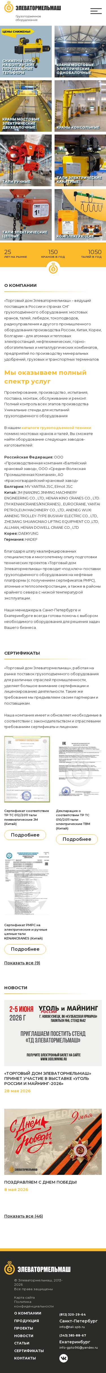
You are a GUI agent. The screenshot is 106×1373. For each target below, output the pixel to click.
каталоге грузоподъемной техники (56, 428)
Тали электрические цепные (24, 234)
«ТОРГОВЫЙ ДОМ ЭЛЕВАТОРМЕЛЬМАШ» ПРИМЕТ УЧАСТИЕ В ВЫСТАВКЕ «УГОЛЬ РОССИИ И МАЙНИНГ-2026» (47, 1078)
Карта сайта (24, 1297)
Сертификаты (29, 1351)
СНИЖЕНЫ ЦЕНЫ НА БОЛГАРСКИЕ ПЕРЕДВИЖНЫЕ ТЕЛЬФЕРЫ (18, 67)
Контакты (25, 1358)
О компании (27, 1313)
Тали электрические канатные (79, 180)
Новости (23, 1336)
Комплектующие (75, 236)
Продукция (26, 1321)
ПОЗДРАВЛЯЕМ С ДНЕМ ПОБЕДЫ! (40, 1182)
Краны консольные (78, 127)
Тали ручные (16, 182)
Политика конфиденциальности (34, 1304)
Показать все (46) (23, 1216)
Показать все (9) (22, 962)
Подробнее (25, 835)
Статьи (21, 1343)
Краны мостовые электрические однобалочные (75, 69)
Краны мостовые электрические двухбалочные (21, 123)
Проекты (23, 1328)
